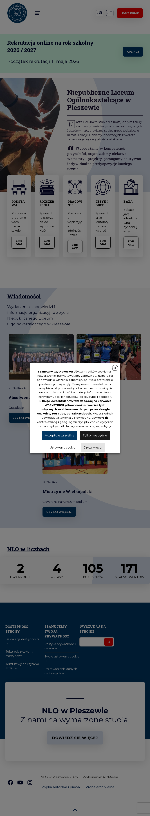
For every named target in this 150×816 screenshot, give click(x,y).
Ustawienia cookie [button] (62, 447)
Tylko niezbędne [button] (95, 435)
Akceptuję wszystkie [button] (59, 435)
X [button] (115, 368)
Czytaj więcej (93, 447)
